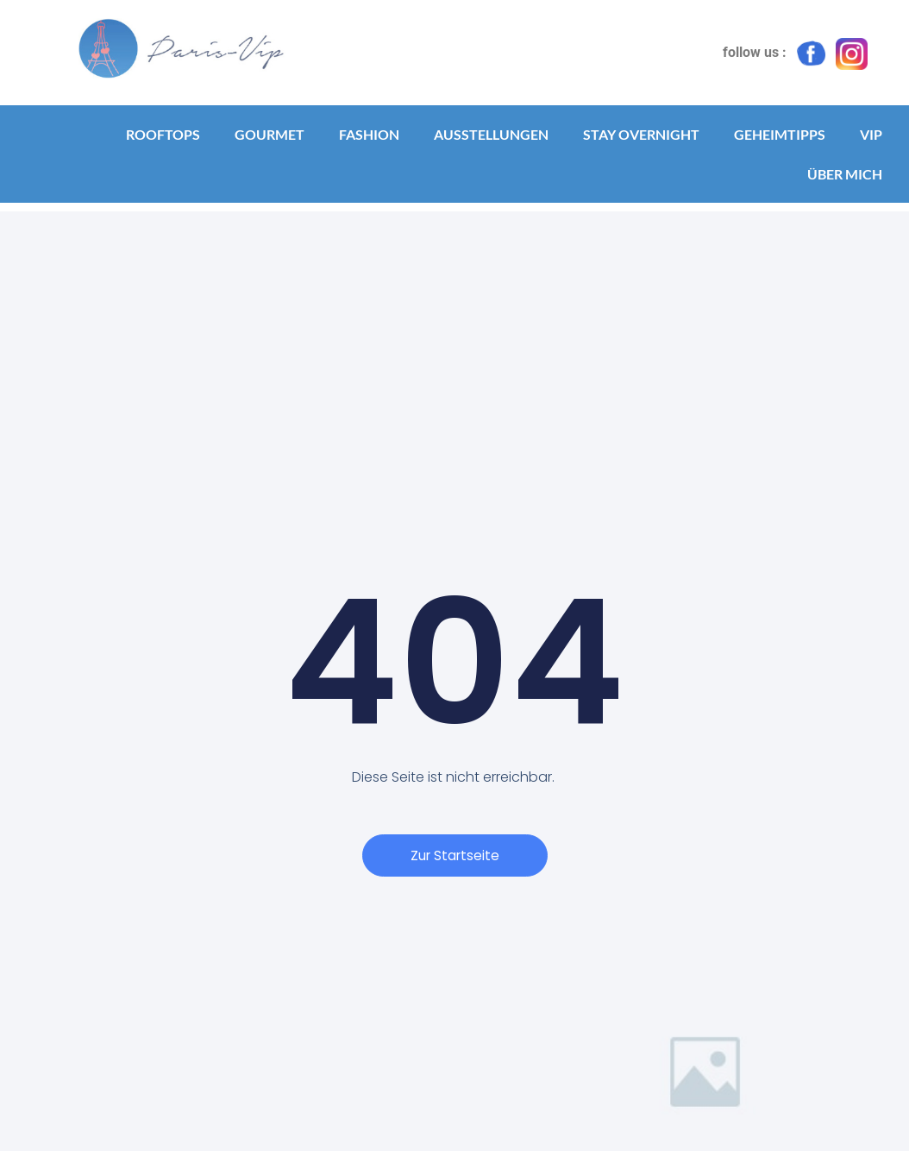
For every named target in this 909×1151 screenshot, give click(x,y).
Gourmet (269, 134)
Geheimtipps (779, 134)
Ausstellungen (491, 134)
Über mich (844, 174)
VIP (871, 134)
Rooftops (163, 134)
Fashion (369, 134)
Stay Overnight (641, 134)
